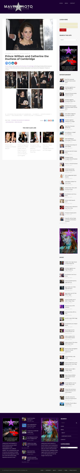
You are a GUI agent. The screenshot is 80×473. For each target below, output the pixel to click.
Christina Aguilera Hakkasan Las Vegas (70, 120)
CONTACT (72, 3)
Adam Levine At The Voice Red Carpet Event (71, 343)
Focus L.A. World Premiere (71, 163)
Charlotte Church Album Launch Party (70, 403)
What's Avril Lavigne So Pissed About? (10, 146)
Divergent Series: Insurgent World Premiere (71, 158)
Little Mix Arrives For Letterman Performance (70, 397)
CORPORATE (48, 470)
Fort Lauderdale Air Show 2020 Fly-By (31, 425)
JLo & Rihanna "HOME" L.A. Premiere (70, 133)
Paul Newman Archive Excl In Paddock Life (32, 437)
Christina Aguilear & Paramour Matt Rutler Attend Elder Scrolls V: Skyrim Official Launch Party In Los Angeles (23, 150)
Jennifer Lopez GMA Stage (71, 318)
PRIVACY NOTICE (73, 470)
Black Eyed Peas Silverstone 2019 (31, 451)
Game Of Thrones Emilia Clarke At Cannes (71, 94)
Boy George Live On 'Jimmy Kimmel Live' (69, 330)
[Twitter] (9, 63)
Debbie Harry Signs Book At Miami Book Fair (71, 262)
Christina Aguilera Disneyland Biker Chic (70, 100)
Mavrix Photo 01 (25, 53)
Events (7, 115)
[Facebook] (6, 63)
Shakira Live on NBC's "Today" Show (70, 369)
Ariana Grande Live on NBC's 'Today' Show (70, 300)
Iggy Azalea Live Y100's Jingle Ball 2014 (70, 287)
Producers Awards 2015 (70, 213)
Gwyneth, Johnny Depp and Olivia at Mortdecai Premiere (70, 220)
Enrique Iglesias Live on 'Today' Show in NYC (70, 383)
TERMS (65, 470)
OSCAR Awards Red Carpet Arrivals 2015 (70, 169)
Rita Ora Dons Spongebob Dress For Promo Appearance (71, 350)
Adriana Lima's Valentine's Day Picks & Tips (71, 207)
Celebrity (36, 114)
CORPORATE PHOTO (66, 436)
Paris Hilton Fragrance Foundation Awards (70, 114)
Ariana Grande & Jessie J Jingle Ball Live (70, 281)
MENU (66, 3)
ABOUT (63, 432)
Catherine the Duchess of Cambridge (24, 66)
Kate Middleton (17, 115)
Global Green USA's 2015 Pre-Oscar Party (71, 188)
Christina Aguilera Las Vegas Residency (70, 87)
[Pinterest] (15, 63)
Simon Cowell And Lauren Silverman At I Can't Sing (71, 363)
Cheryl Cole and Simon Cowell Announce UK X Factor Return (70, 391)
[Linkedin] (12, 63)
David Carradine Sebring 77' (31, 419)
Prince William (8, 66)
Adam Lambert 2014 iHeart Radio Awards (70, 336)
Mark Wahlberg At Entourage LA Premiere (70, 139)
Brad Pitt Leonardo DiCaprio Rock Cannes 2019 (70, 81)
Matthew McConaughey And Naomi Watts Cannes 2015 (71, 107)
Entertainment (46, 114)
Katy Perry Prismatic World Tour (70, 126)
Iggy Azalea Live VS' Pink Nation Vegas (70, 294)
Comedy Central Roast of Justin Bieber (71, 145)
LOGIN (61, 3)
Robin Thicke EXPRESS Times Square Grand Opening (70, 376)
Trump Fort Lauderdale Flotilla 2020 (32, 431)
